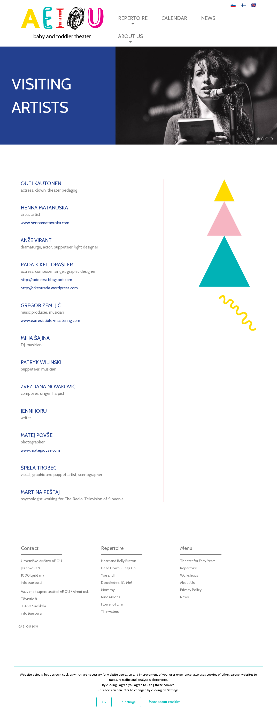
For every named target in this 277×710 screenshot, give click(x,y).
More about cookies (165, 701)
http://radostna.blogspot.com (46, 279)
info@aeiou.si (31, 582)
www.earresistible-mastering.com (50, 320)
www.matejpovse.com (40, 450)
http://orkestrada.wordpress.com (49, 287)
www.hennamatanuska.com (45, 222)
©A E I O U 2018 (28, 626)
